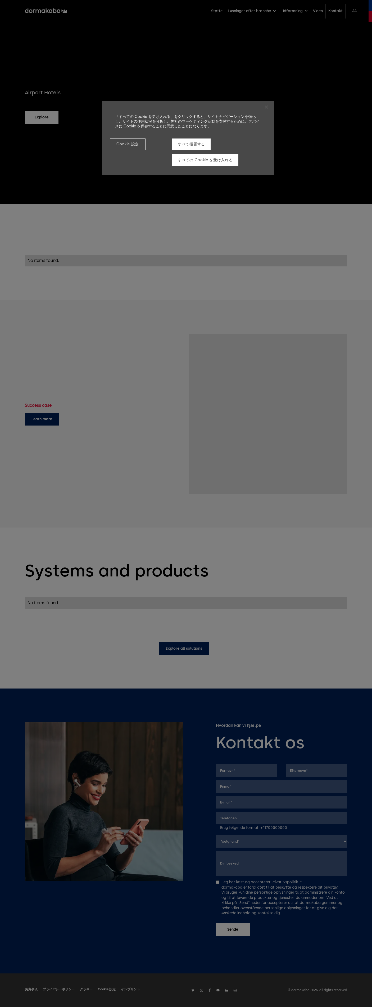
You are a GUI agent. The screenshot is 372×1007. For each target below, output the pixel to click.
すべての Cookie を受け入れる (205, 160)
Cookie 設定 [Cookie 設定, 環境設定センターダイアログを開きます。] (127, 144)
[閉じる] (266, 107)
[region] (188, 138)
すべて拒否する (191, 144)
